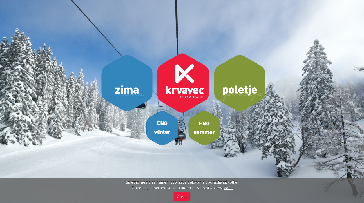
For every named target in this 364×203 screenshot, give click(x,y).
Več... (228, 187)
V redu (182, 196)
